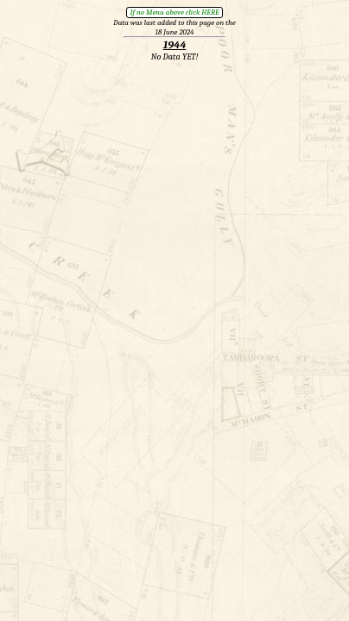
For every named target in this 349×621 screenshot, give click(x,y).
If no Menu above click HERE (174, 12)
